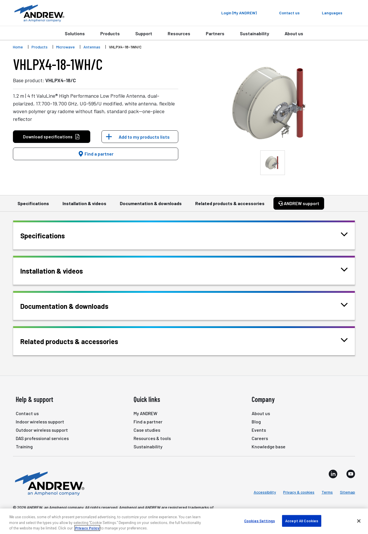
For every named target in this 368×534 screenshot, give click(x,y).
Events (259, 430)
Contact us (27, 413)
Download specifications (51, 137)
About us (294, 33)
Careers (260, 438)
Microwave (65, 46)
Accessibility (265, 492)
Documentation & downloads (151, 206)
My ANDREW (145, 413)
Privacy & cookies (298, 492)
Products (110, 33)
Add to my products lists (144, 137)
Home (18, 46)
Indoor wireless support (40, 421)
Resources (179, 33)
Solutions (75, 33)
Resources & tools (152, 438)
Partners (215, 33)
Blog (256, 421)
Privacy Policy (87, 528)
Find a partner (95, 153)
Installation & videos (84, 206)
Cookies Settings (259, 520)
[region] (184, 521)
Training (24, 446)
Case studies (147, 430)
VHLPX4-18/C (60, 80)
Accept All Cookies (301, 520)
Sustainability (254, 33)
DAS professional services (42, 438)
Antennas (91, 46)
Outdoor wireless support (42, 430)
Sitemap (347, 492)
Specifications (33, 206)
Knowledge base (268, 446)
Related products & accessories (230, 206)
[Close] (359, 521)
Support (143, 33)
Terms (327, 492)
